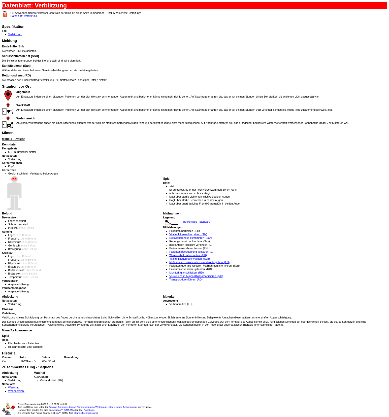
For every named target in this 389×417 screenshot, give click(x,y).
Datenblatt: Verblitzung (23, 15)
